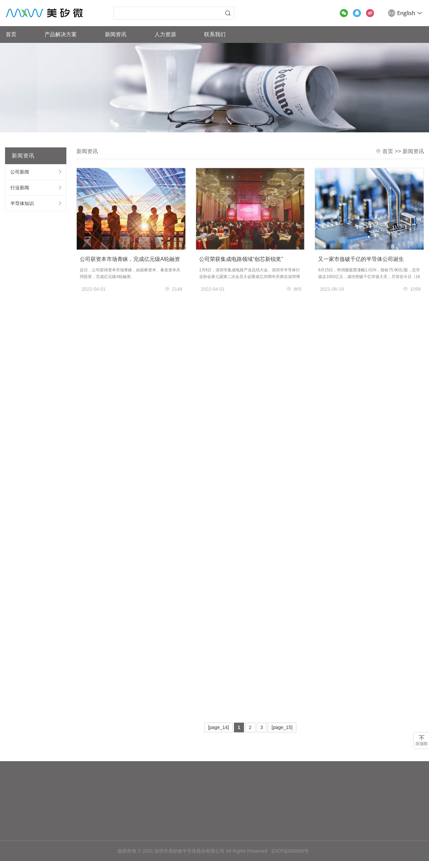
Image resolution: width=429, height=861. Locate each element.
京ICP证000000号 (290, 851)
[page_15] (281, 727)
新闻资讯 (115, 34)
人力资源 (165, 34)
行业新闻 (19, 187)
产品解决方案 (61, 34)
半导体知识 (22, 203)
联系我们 (215, 34)
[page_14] (218, 727)
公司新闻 (19, 172)
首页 (11, 34)
